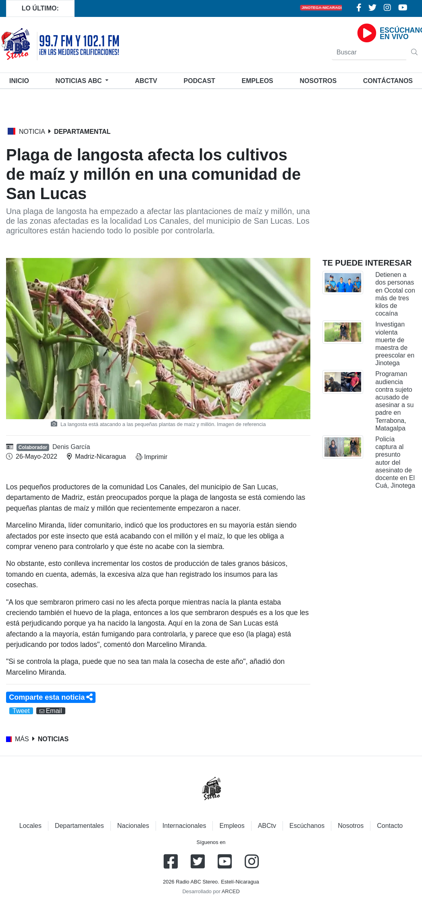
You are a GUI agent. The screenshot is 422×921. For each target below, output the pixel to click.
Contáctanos (388, 80)
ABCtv (146, 80)
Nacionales (133, 825)
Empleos (231, 825)
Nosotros (318, 80)
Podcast (199, 80)
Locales (30, 825)
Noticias (80, 80)
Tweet (21, 710)
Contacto (390, 825)
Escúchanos (306, 825)
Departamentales (79, 825)
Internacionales (184, 825)
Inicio (20, 80)
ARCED (231, 891)
